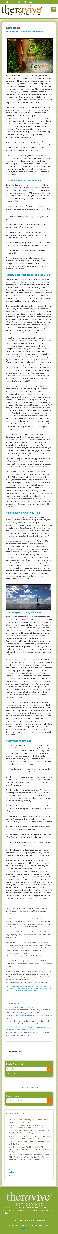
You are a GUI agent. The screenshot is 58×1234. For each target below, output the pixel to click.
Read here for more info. (29, 1228)
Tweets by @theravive (29, 1087)
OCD (45, 988)
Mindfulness (39, 988)
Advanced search (12, 1073)
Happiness (38, 986)
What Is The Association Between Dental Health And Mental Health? (29, 1017)
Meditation (31, 990)
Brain (36, 990)
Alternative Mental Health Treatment (23, 986)
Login (11, 1175)
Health (45, 986)
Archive (12, 1169)
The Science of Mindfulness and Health (24, 32)
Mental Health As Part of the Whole (19, 1007)
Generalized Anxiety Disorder (18, 990)
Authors (12, 1172)
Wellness (29, 988)
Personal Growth (20, 988)
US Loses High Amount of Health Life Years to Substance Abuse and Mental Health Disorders (28, 1028)
